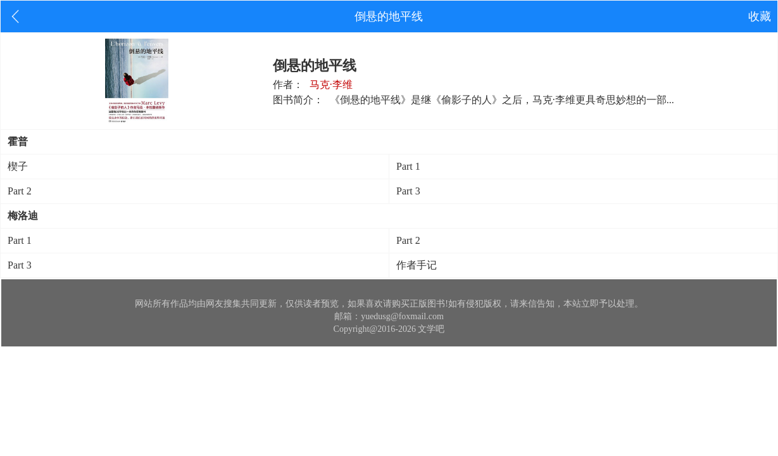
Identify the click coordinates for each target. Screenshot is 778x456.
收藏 (759, 16)
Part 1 (408, 166)
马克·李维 (331, 84)
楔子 (18, 166)
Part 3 (408, 191)
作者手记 (416, 265)
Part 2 (20, 191)
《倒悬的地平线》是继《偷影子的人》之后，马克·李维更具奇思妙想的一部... (502, 99)
